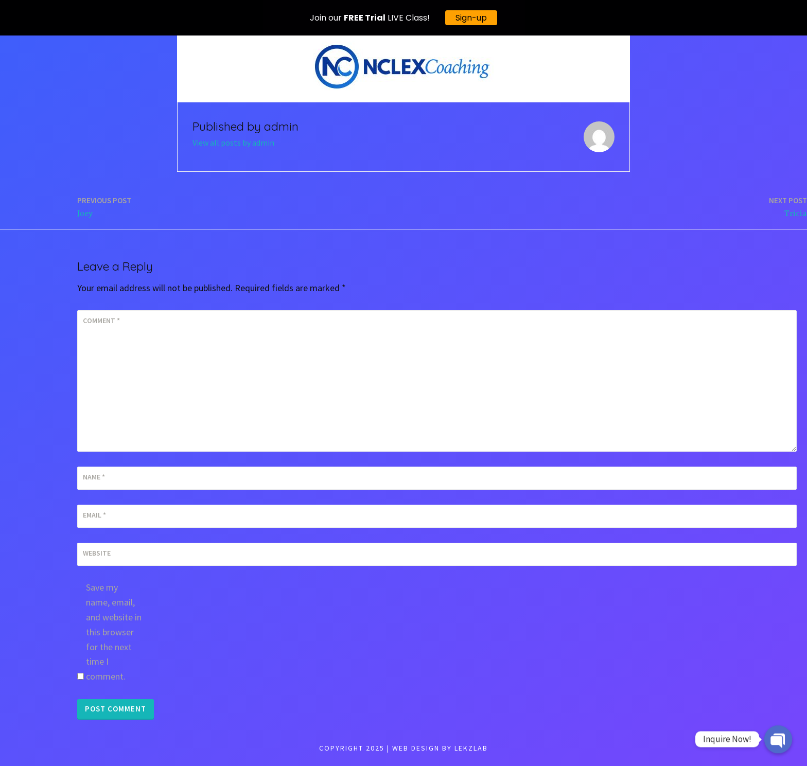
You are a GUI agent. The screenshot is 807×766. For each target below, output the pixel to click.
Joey (104, 206)
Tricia (788, 206)
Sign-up (471, 18)
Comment (101, 320)
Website (97, 553)
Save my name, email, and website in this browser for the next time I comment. (114, 631)
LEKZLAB (471, 748)
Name (94, 477)
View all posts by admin (233, 142)
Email (94, 515)
